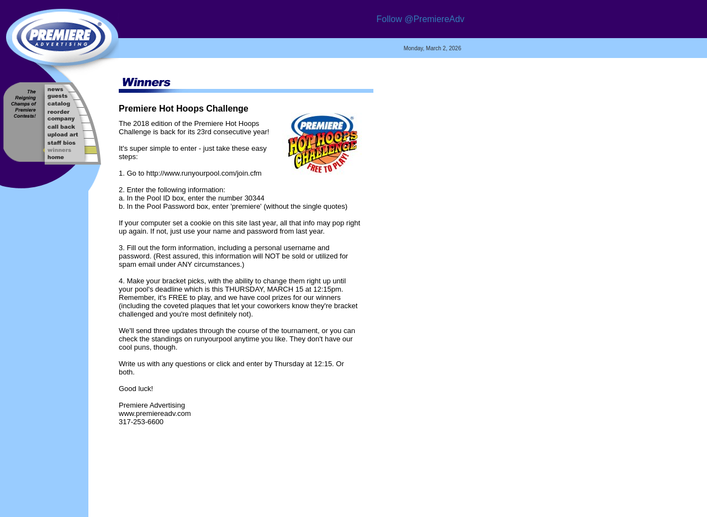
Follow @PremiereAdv (420, 19)
